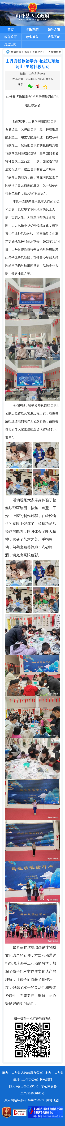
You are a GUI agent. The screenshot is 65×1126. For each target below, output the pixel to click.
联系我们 (46, 1079)
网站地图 (52, 1100)
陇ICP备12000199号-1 (24, 1086)
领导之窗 (54, 29)
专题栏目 (37, 52)
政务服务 (32, 37)
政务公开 (10, 37)
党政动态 (32, 29)
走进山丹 (10, 44)
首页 (10, 29)
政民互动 (54, 37)
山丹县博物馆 (53, 52)
